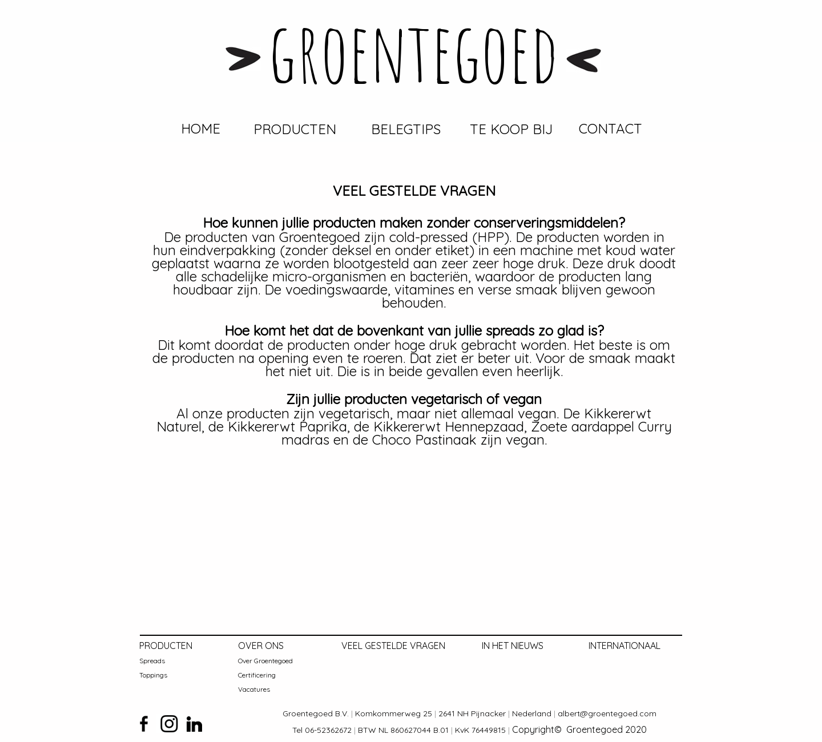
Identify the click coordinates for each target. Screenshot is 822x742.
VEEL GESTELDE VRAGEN (393, 645)
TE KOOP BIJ (511, 129)
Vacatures (254, 689)
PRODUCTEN (294, 129)
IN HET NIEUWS (512, 645)
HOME (200, 128)
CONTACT (610, 128)
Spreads (152, 660)
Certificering (257, 675)
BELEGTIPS (406, 129)
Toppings (153, 675)
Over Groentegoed (265, 660)
